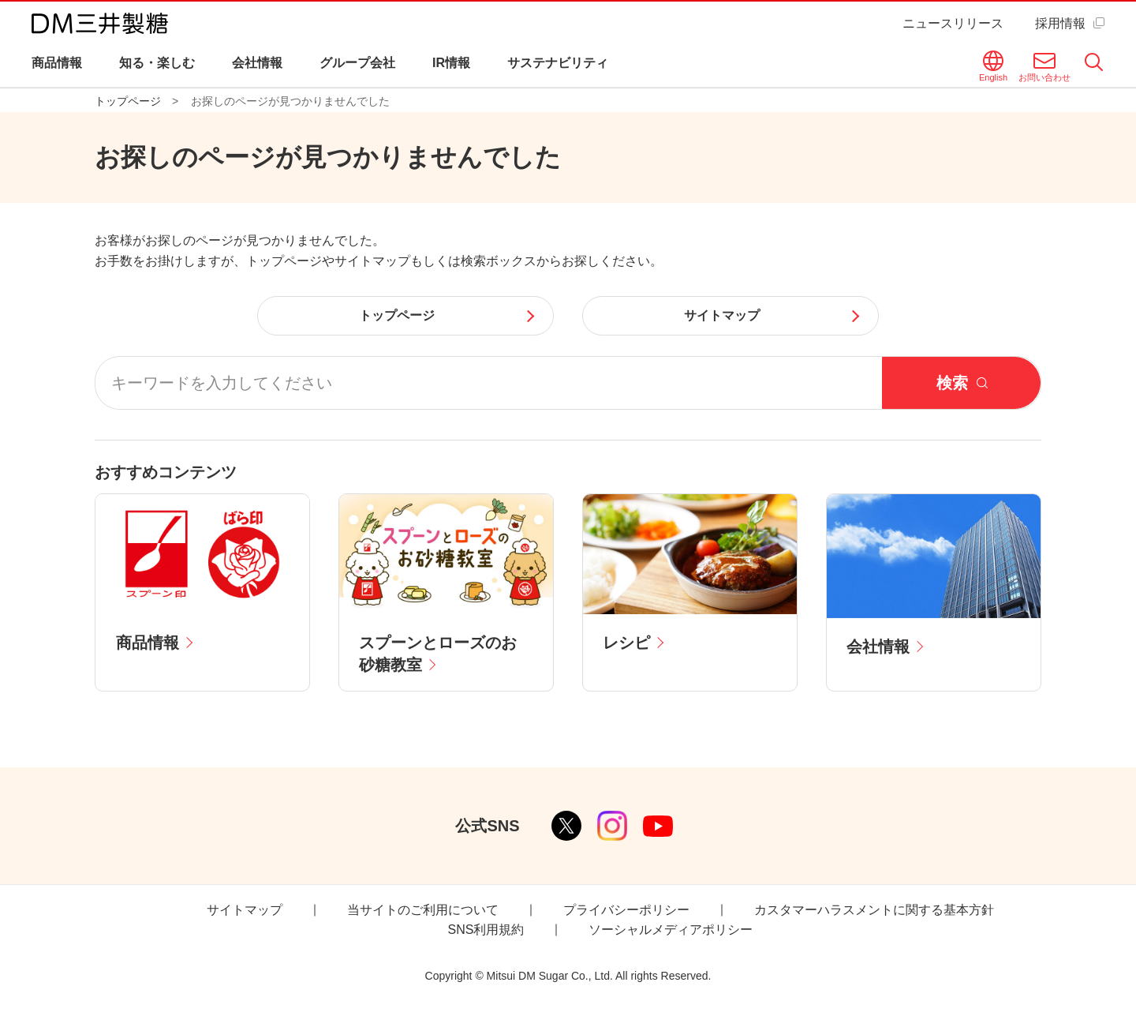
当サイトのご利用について (423, 910)
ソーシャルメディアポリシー (671, 929)
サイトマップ (244, 910)
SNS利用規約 (486, 929)
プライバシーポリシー (626, 910)
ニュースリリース (952, 23)
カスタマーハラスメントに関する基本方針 (874, 910)
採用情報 (1060, 23)
